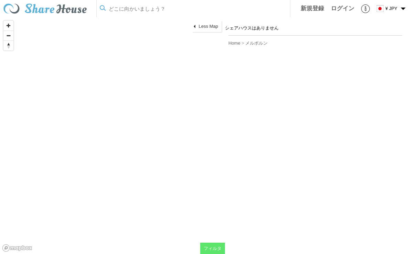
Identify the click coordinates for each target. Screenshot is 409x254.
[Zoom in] (8, 26)
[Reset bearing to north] (8, 45)
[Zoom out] (8, 36)
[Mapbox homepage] (17, 248)
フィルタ (213, 248)
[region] (112, 135)
